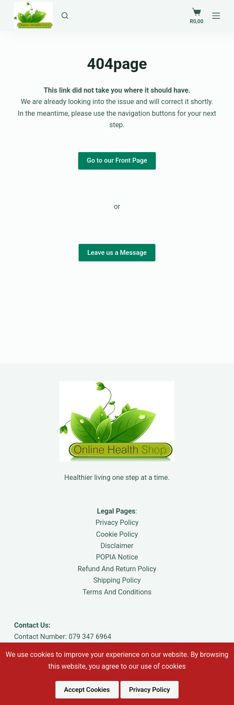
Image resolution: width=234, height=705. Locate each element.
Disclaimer (116, 546)
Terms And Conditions (117, 592)
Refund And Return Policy (117, 569)
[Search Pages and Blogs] (65, 15)
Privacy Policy (117, 522)
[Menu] (216, 16)
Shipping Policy (117, 580)
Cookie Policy (117, 534)
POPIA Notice (117, 557)
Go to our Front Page (117, 160)
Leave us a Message (117, 253)
